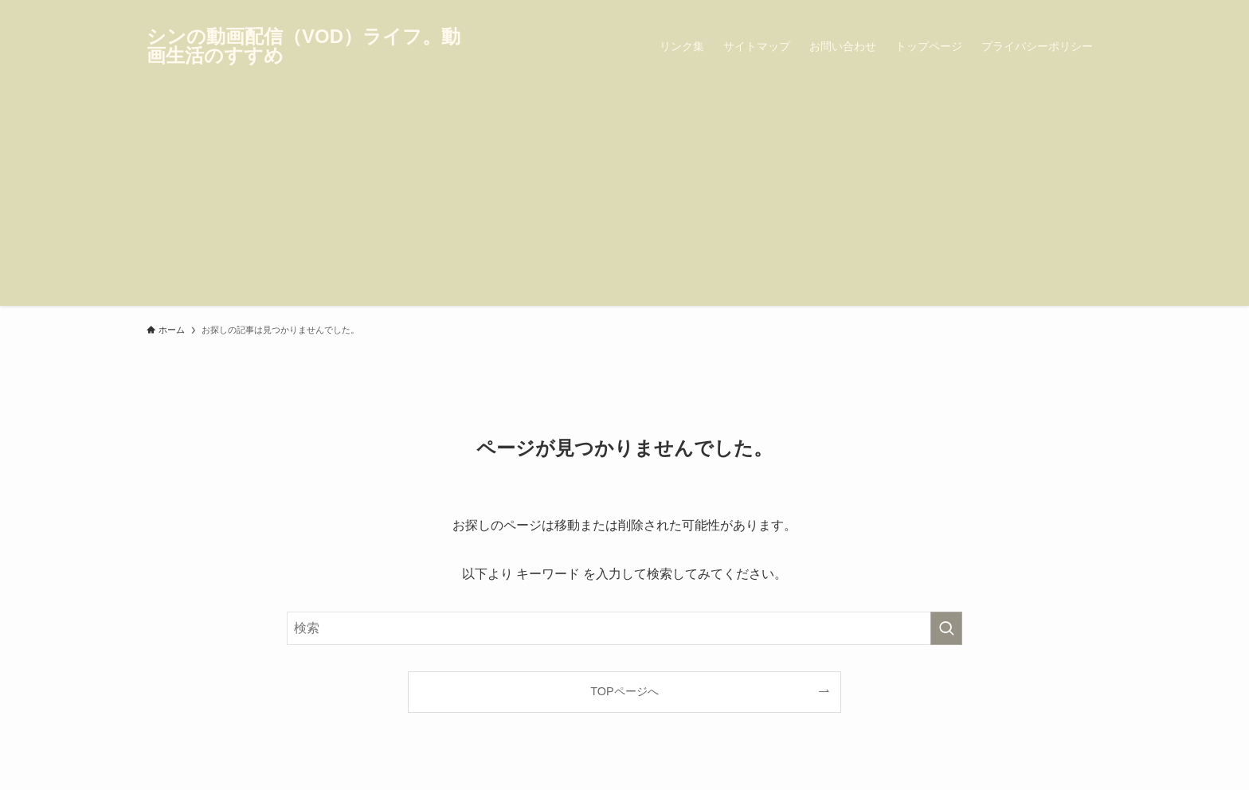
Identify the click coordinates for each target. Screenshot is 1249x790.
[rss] (1092, 9)
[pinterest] (1071, 9)
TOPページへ (624, 691)
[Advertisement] (624, 194)
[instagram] (1050, 9)
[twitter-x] (1030, 9)
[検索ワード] (624, 628)
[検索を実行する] (946, 628)
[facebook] (1009, 9)
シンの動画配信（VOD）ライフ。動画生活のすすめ (303, 46)
